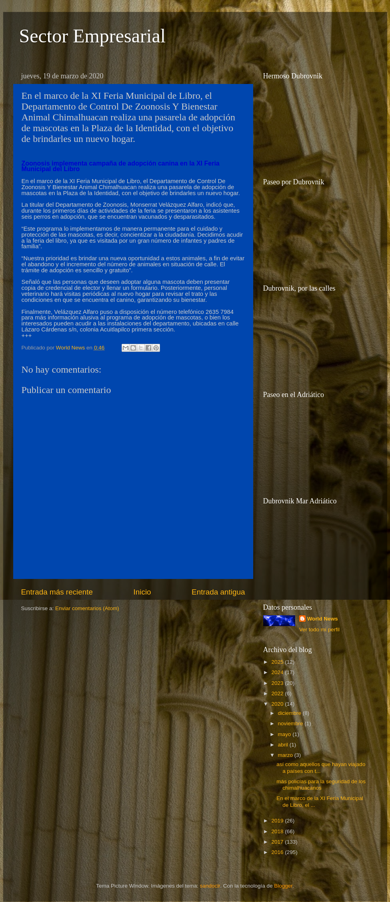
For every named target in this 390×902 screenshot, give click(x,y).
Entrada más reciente (57, 592)
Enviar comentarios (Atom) (87, 608)
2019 (278, 821)
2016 (278, 852)
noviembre (291, 723)
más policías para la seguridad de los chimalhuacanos (321, 784)
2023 (278, 683)
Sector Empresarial (92, 35)
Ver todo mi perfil (319, 630)
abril (284, 745)
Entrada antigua (218, 592)
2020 (278, 704)
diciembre (290, 713)
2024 (278, 672)
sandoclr (210, 886)
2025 (278, 662)
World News (322, 619)
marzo (286, 755)
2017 (278, 842)
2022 (278, 693)
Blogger (283, 886)
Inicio (142, 592)
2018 (278, 831)
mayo (285, 734)
